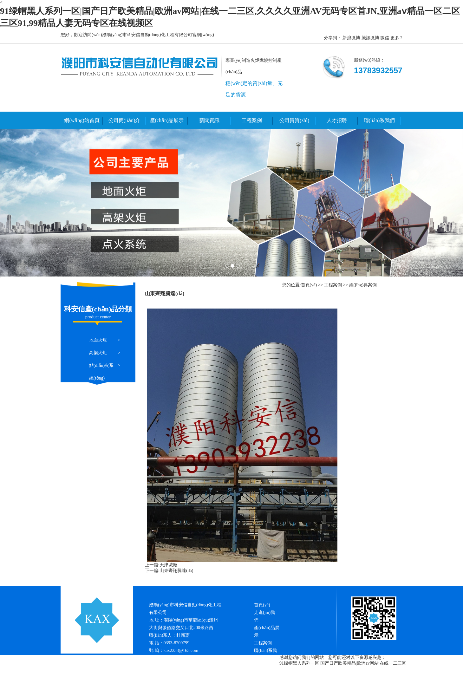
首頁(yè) (309, 285)
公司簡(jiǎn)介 (124, 120)
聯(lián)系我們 (379, 120)
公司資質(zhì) (294, 120)
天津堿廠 (168, 565)
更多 (394, 38)
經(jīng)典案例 (363, 285)
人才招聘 (337, 120)
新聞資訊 (209, 120)
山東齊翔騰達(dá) (176, 570)
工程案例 (252, 120)
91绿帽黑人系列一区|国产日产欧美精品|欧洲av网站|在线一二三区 (342, 663)
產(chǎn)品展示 (167, 120)
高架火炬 (98, 352)
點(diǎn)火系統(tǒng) (101, 372)
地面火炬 (98, 340)
